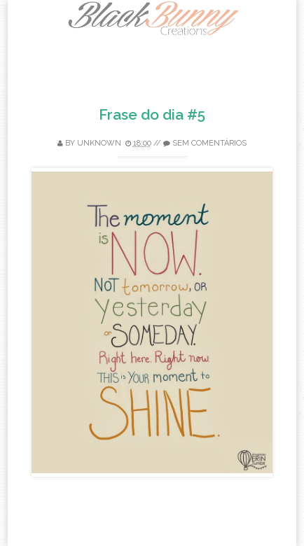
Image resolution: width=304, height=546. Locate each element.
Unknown (99, 143)
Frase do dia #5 (152, 114)
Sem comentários (209, 143)
